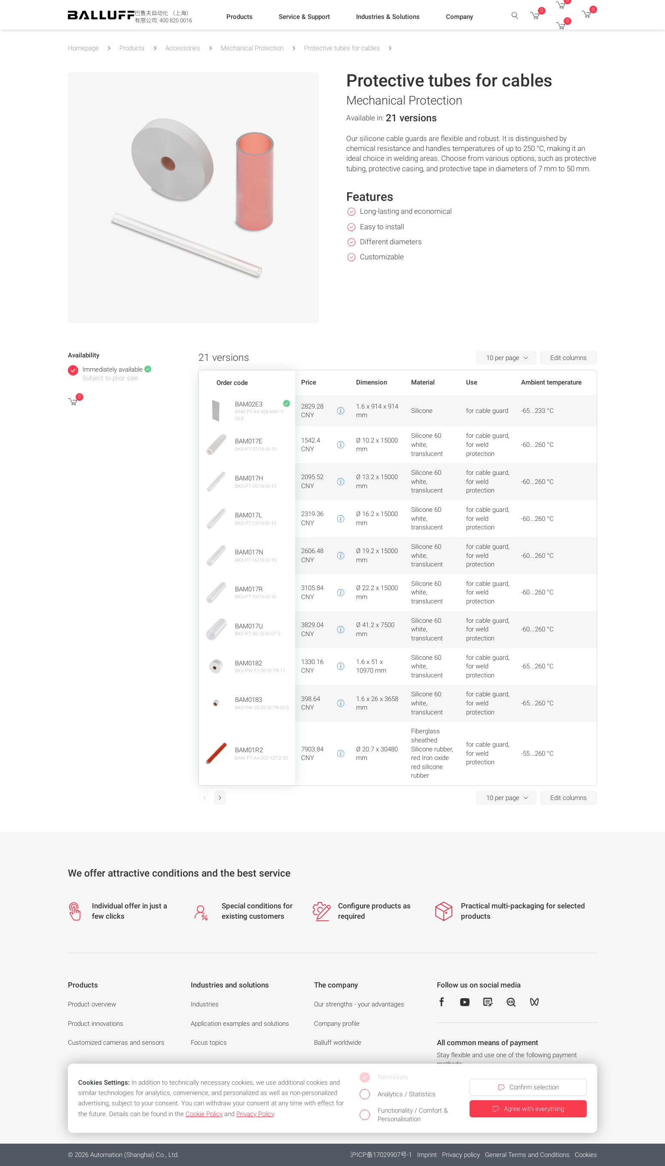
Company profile (337, 1024)
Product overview (92, 1004)
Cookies (586, 1155)
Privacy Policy (255, 1114)
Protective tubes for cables (342, 48)
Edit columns (568, 358)
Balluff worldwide (337, 1042)
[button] (239, 17)
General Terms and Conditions (527, 1155)
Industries (205, 1004)
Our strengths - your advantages (359, 1004)
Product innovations (95, 1024)
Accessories (182, 48)
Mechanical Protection (252, 48)
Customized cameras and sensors (116, 1042)
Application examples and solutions (240, 1024)
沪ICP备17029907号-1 (381, 1155)
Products (132, 48)
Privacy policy (461, 1155)
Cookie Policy (204, 1114)
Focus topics (209, 1042)
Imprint (427, 1155)
